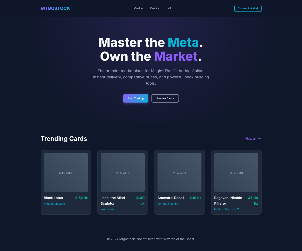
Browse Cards (165, 98)
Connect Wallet (248, 8)
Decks (154, 8)
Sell (168, 8)
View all (253, 139)
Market (138, 8)
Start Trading (136, 98)
